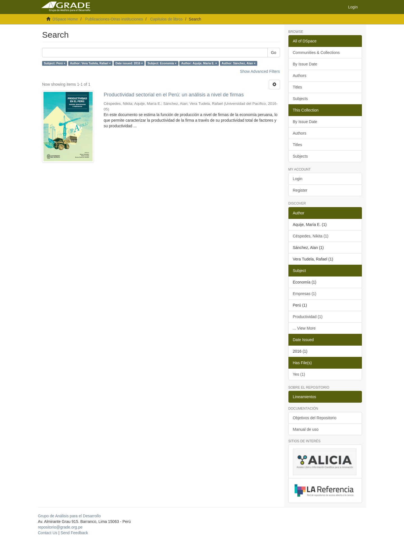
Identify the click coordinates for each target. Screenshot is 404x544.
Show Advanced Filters (260, 71)
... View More (304, 328)
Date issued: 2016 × (129, 63)
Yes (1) (299, 374)
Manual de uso (306, 429)
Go (273, 52)
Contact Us (47, 533)
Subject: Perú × (54, 63)
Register (300, 190)
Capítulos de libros (166, 19)
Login (297, 178)
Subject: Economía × (162, 63)
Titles (297, 87)
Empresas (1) (304, 293)
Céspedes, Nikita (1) (311, 236)
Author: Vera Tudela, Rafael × (90, 63)
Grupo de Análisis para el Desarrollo (69, 516)
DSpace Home (65, 19)
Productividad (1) (308, 316)
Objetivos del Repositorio (315, 418)
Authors (299, 75)
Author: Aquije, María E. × (199, 63)
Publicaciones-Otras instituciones (114, 19)
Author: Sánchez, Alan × (239, 63)
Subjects (300, 98)
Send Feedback (74, 533)
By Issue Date (305, 64)
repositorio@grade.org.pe (60, 527)
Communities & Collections (316, 52)
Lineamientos (304, 397)
